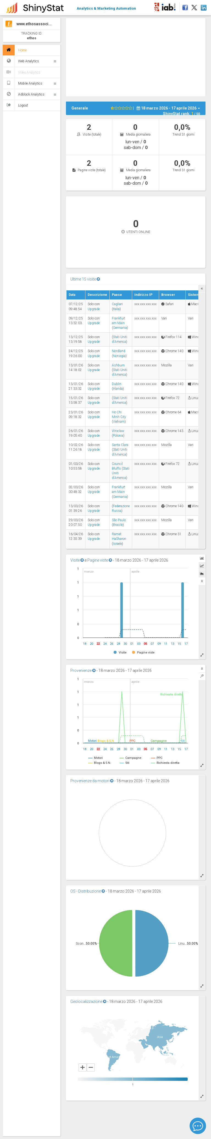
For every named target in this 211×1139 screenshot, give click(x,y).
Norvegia (119, 356)
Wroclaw (118, 431)
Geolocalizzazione (88, 1001)
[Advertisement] (138, 56)
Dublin (116, 384)
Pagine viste (99, 560)
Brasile (118, 525)
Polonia (118, 435)
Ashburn (118, 365)
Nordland (118, 351)
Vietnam (119, 421)
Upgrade (94, 309)
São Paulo (119, 520)
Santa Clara (120, 445)
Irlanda (118, 389)
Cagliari (117, 304)
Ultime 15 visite (85, 279)
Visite (77, 560)
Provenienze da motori (91, 781)
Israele (117, 544)
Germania (120, 328)
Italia (116, 309)
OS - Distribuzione (87, 891)
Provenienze (83, 670)
